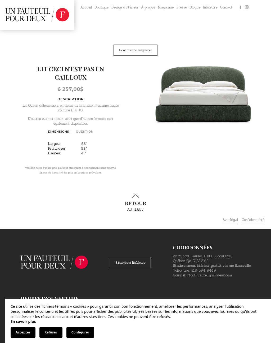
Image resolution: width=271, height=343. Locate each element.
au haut (135, 202)
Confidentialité (253, 220)
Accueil (86, 7)
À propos (148, 7)
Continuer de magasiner (135, 50)
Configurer (80, 332)
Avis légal (230, 220)
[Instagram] (246, 7)
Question (84, 131)
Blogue (194, 7)
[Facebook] (240, 7)
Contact (226, 7)
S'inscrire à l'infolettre (130, 262)
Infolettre (210, 7)
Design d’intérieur (124, 7)
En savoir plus (23, 321)
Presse (181, 7)
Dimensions (58, 131)
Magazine (166, 7)
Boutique (101, 7)
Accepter (23, 332)
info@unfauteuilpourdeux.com (209, 275)
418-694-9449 (203, 270)
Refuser (50, 332)
